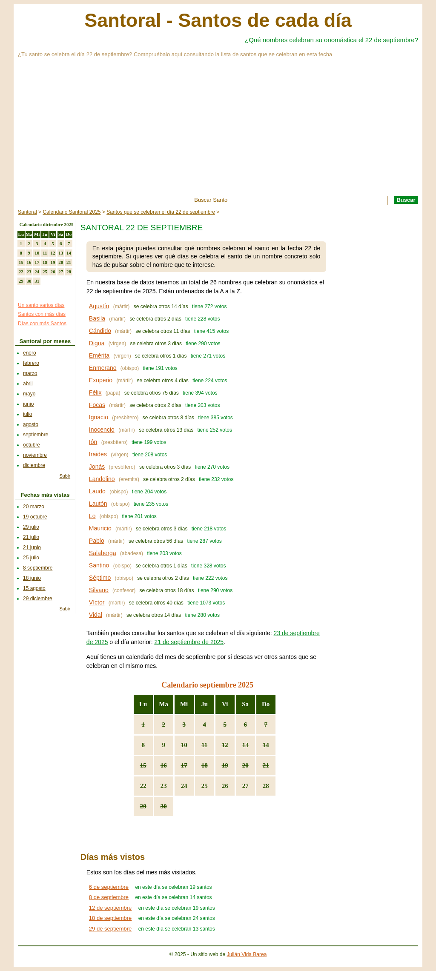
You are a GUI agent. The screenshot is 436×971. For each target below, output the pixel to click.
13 (245, 745)
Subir (64, 475)
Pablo (96, 540)
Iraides (98, 454)
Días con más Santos (42, 324)
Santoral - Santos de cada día (218, 20)
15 (143, 765)
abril (28, 384)
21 (266, 765)
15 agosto (34, 588)
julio (27, 414)
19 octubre (35, 517)
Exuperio (100, 380)
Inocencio (102, 429)
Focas (97, 404)
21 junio (32, 547)
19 (225, 765)
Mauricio (100, 528)
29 (143, 806)
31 (36, 281)
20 (245, 765)
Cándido (100, 330)
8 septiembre (37, 568)
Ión (93, 441)
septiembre (35, 435)
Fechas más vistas (45, 495)
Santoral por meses (45, 341)
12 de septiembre (110, 908)
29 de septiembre (110, 928)
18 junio (32, 578)
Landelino (102, 478)
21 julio (31, 537)
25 (204, 785)
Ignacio (98, 417)
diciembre (34, 465)
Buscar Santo (210, 200)
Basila (97, 318)
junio (28, 404)
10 (184, 745)
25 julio (31, 558)
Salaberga (102, 553)
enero (29, 353)
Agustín (99, 306)
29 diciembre (37, 599)
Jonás (97, 466)
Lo (92, 516)
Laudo (97, 491)
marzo (30, 373)
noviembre (35, 455)
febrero (31, 363)
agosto (30, 424)
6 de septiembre (109, 887)
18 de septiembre (110, 918)
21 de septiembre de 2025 (189, 642)
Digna (97, 343)
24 (184, 785)
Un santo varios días (41, 305)
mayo (29, 394)
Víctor (97, 602)
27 (245, 785)
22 (143, 785)
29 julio (31, 527)
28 (266, 785)
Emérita (99, 355)
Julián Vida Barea (247, 954)
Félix (95, 392)
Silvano (99, 590)
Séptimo (100, 577)
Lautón (98, 503)
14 (266, 745)
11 (204, 745)
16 (164, 765)
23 (164, 785)
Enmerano (103, 367)
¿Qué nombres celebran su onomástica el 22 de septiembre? (331, 39)
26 (225, 785)
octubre (31, 445)
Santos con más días (42, 314)
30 (164, 806)
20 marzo (33, 507)
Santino (99, 565)
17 (184, 765)
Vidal (95, 614)
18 (204, 765)
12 (225, 745)
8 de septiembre (109, 897)
